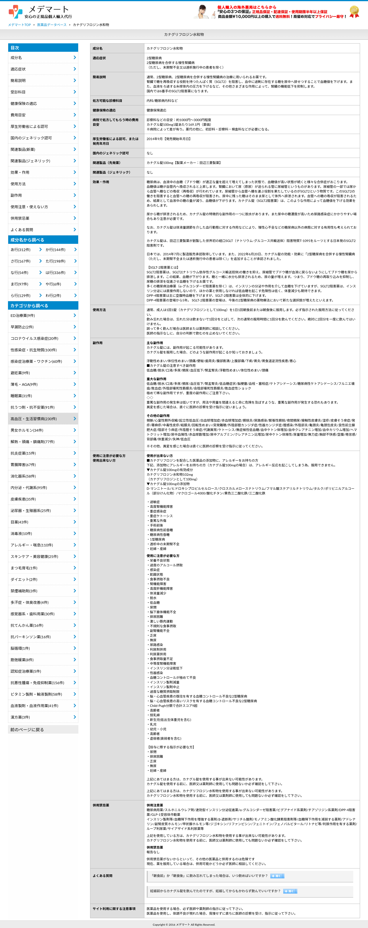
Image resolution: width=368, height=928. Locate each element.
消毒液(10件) (21, 533)
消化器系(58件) (23, 476)
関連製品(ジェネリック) (30, 161)
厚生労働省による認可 (29, 126)
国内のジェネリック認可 (31, 138)
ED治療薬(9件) (23, 315)
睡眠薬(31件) (21, 395)
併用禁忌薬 (20, 218)
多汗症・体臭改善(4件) (30, 602)
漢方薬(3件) (20, 717)
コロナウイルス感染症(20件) (34, 338)
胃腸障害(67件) (23, 464)
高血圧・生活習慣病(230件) (34, 418)
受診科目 (18, 92)
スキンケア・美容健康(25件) (34, 556)
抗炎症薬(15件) (23, 453)
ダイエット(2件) (24, 579)
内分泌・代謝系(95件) (29, 487)
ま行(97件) (19, 284)
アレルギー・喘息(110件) (32, 545)
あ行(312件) (20, 249)
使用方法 (18, 184)
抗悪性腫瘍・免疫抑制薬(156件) (37, 682)
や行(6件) (53, 284)
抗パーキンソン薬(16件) (31, 637)
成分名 (16, 57)
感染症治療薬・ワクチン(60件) (36, 361)
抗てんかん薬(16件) (27, 625)
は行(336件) (55, 272)
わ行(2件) (53, 295)
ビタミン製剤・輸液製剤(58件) (36, 694)
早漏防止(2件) (22, 327)
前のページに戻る (27, 729)
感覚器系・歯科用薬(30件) (32, 614)
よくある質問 (22, 229)
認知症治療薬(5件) (26, 671)
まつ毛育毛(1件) (24, 568)
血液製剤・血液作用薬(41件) (34, 705)
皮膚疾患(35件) (23, 499)
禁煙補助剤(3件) (24, 591)
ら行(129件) (20, 295)
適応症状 (18, 69)
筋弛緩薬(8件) (22, 659)
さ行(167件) (20, 261)
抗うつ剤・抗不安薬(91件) (32, 407)
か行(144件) (55, 249)
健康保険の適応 (24, 103)
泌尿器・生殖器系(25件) (31, 510)
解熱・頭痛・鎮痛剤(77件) (32, 441)
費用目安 (18, 115)
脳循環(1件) (20, 648)
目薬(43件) (19, 522)
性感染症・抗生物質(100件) (34, 350)
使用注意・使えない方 (29, 206)
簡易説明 (18, 80)
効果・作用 (20, 172)
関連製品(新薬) (23, 149)
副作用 (16, 195)
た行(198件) (55, 261)
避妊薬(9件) (20, 373)
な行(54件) (19, 272)
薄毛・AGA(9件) (24, 384)
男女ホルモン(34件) (27, 430)
